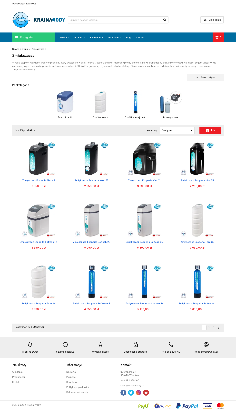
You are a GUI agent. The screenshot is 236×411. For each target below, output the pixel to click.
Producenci (114, 37)
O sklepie (17, 371)
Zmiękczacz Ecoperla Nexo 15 (91, 180)
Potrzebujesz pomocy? (25, 3)
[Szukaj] (118, 20)
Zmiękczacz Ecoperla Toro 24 (39, 303)
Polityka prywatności (77, 387)
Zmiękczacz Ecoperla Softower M (144, 303)
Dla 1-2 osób (65, 117)
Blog (128, 37)
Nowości (64, 37)
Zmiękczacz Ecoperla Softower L (197, 303)
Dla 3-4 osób (100, 117)
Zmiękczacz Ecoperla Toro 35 (197, 242)
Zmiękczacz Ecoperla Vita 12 (144, 180)
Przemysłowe (170, 117)
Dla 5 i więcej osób (135, 117)
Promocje (79, 37)
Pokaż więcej (205, 77)
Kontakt (140, 37)
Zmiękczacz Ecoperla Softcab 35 (144, 242)
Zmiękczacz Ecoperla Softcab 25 (91, 242)
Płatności (71, 377)
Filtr (210, 130)
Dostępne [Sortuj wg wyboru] (178, 130)
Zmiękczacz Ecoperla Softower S (91, 303)
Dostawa (71, 371)
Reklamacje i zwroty (77, 392)
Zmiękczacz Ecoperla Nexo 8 (38, 180)
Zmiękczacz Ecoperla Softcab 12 (38, 242)
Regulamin (72, 382)
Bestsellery (96, 37)
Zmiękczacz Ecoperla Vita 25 (197, 180)
